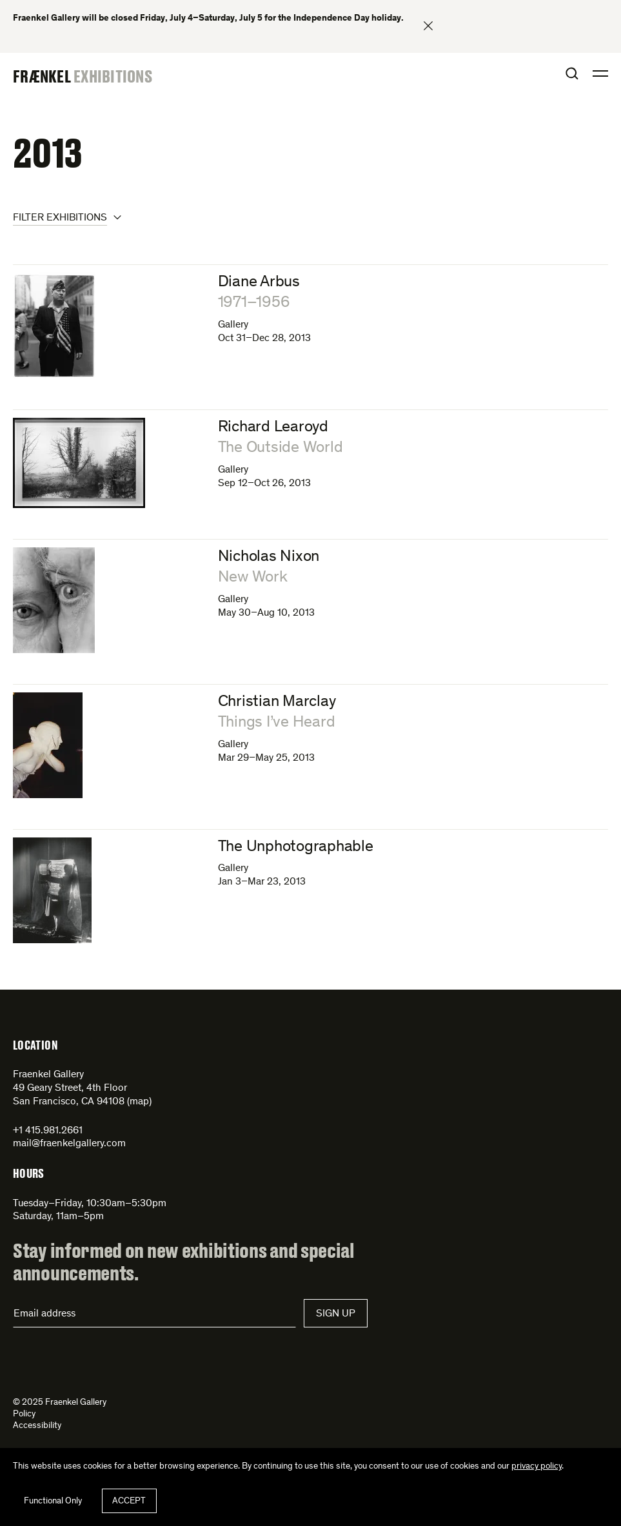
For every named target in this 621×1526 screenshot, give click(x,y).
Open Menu (600, 73)
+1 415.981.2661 (48, 1131)
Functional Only (53, 1501)
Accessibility (37, 1426)
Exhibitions (113, 76)
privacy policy (536, 1466)
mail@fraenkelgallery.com (69, 1144)
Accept (129, 1501)
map (139, 1102)
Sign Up (335, 1314)
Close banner (428, 26)
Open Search (572, 73)
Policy (24, 1414)
